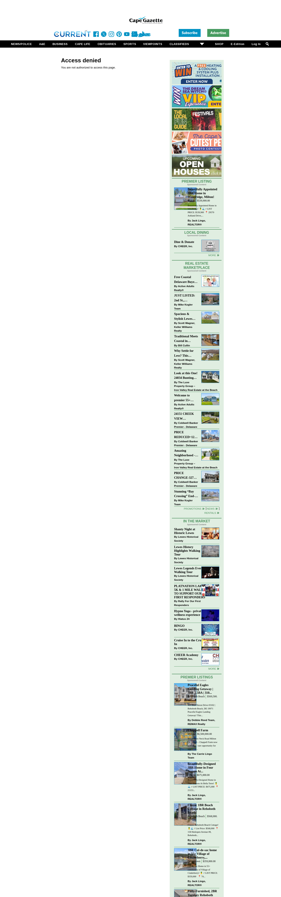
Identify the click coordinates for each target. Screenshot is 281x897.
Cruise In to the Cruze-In (189, 642)
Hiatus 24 (183, 618)
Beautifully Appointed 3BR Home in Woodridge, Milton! (202, 192)
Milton (191, 200)
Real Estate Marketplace (197, 266)
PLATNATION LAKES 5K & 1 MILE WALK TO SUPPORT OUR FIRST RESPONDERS (190, 591)
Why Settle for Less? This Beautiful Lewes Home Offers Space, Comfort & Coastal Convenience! (186, 353)
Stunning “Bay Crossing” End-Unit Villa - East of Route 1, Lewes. (185, 494)
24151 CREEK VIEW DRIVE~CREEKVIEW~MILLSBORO (186, 416)
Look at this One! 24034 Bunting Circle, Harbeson (186, 375)
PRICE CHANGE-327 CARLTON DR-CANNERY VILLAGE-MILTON (185, 475)
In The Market (196, 521)
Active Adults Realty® (184, 288)
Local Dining (196, 232)
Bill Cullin (184, 345)
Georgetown (194, 861)
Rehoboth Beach (196, 696)
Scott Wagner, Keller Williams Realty (184, 327)
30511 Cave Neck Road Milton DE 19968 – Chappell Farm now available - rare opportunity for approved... (202, 743)
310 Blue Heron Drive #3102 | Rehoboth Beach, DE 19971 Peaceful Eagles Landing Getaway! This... (201, 710)
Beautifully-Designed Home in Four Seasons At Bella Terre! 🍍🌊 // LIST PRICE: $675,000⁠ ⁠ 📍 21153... (203, 785)
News (210, 508)
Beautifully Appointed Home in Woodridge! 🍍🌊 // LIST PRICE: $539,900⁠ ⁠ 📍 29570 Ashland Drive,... (202, 210)
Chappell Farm (198, 730)
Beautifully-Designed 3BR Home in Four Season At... (202, 767)
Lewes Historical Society (186, 538)
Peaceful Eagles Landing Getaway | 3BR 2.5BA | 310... (200, 688)
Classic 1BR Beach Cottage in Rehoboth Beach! (201, 808)
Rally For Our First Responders (187, 603)
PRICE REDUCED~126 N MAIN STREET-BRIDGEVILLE (185, 434)
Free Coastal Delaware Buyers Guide (185, 279)
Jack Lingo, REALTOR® (197, 222)
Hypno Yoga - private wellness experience (188, 613)
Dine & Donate (184, 242)
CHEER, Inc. (185, 246)
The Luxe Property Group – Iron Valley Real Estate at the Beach (195, 386)
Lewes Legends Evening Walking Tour (190, 570)
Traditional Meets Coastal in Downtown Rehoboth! (186, 338)
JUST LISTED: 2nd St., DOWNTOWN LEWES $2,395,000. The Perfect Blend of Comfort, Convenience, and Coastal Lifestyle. (186, 298)
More (212, 255)
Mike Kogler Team (183, 306)
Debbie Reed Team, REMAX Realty (201, 722)
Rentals (210, 512)
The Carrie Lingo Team (200, 755)
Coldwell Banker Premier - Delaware (186, 424)
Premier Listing (197, 181)
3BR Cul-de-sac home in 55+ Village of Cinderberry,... (202, 853)
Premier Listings (196, 677)
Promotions (192, 508)
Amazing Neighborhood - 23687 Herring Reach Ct (184, 453)
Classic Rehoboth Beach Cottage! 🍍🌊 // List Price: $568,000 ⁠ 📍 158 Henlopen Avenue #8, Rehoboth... (203, 830)
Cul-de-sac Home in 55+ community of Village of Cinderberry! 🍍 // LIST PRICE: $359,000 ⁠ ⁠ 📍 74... (203, 871)
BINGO (179, 625)
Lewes (191, 775)
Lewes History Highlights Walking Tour (187, 550)
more (212, 668)
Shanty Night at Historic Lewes (184, 531)
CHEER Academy (186, 655)
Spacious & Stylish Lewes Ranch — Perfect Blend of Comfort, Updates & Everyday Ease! (186, 316)
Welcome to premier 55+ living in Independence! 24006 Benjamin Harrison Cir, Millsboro (185, 398)
